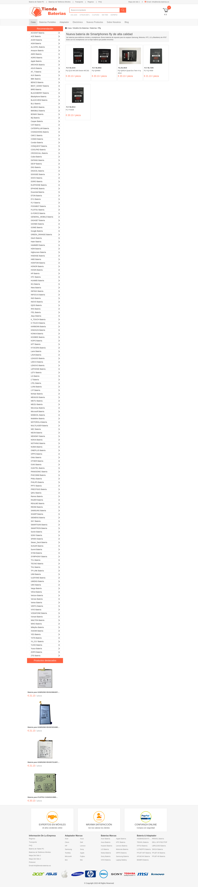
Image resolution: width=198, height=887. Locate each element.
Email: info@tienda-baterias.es (157, 2)
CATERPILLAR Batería (45, 128)
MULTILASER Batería (45, 425)
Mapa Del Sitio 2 (35, 859)
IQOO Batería (45, 305)
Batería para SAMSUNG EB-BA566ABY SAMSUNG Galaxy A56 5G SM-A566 (43, 692)
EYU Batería (45, 199)
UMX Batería (45, 584)
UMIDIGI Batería (45, 581)
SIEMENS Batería (45, 517)
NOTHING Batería (45, 443)
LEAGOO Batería (45, 358)
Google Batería (45, 230)
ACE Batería (45, 36)
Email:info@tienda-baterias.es (40, 866)
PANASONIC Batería (45, 471)
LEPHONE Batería (45, 368)
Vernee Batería (45, 598)
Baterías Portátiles (47, 22)
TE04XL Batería (142, 842)
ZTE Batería (45, 655)
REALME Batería (45, 503)
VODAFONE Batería (45, 613)
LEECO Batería (45, 361)
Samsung (68, 849)
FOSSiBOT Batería (45, 206)
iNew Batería (45, 287)
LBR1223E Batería (159, 846)
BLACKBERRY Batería (45, 92)
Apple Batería (45, 61)
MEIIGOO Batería (45, 397)
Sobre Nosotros (114, 22)
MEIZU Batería (45, 404)
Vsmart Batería (45, 616)
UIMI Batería (45, 574)
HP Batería (45, 273)
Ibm (66, 860)
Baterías (93, 28)
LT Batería (45, 379)
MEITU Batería (45, 400)
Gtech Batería (45, 237)
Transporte (79, 2)
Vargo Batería (45, 588)
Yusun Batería (45, 648)
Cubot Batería (45, 156)
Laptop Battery (121, 860)
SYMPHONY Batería (45, 556)
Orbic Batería (45, 457)
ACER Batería (45, 39)
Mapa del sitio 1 (134, 2)
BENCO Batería (45, 82)
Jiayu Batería (45, 315)
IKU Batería (45, 283)
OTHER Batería (45, 460)
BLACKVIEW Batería (45, 99)
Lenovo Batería (121, 846)
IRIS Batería (45, 308)
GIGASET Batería (45, 220)
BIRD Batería (45, 89)
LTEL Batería (45, 383)
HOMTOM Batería (45, 262)
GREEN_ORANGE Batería (45, 234)
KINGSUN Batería (45, 329)
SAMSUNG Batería (45, 510)
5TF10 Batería (142, 846)
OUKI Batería (45, 464)
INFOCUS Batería (45, 294)
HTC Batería (45, 276)
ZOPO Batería (45, 651)
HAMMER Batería (45, 245)
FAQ (100, 2)
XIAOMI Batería (45, 630)
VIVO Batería (45, 609)
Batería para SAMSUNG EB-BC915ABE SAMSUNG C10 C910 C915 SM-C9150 (43, 727)
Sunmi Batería (45, 549)
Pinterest (32, 862)
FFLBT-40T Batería (144, 853)
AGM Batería (45, 43)
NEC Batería (45, 429)
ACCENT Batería (45, 32)
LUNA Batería (45, 386)
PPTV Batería (45, 485)
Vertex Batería (45, 602)
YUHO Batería (45, 644)
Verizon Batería (45, 595)
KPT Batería (45, 344)
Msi (81, 860)
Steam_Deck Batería (45, 542)
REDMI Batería (45, 506)
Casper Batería (45, 121)
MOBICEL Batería (45, 414)
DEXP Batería (45, 163)
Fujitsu (82, 856)
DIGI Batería (45, 167)
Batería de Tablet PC (36, 2)
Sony (82, 849)
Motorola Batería (122, 849)
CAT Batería (45, 124)
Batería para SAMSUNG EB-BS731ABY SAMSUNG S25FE (43, 762)
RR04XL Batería (158, 839)
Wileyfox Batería (45, 627)
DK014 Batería (157, 849)
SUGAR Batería (45, 545)
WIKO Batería (45, 623)
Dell (81, 842)
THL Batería (45, 567)
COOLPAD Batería (45, 149)
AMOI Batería (45, 53)
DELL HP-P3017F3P (159, 842)
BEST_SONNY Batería (45, 85)
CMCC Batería (45, 135)
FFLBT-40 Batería (158, 853)
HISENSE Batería (45, 255)
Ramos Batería (45, 496)
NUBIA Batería (45, 446)
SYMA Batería (45, 552)
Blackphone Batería (45, 96)
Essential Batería (45, 191)
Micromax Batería (45, 407)
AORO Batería (45, 57)
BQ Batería (45, 117)
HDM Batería (45, 248)
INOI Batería (45, 298)
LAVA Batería (45, 354)
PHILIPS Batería (45, 482)
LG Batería (45, 375)
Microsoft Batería (45, 411)
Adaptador (64, 22)
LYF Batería (45, 390)
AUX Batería (45, 75)
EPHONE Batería (45, 188)
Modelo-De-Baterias (81, 28)
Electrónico (78, 22)
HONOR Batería (45, 266)
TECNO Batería (45, 563)
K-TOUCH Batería (45, 322)
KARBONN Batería (45, 326)
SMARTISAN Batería (45, 524)
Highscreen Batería (45, 252)
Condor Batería (45, 142)
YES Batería (45, 634)
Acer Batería (105, 839)
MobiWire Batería (45, 418)
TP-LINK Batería (45, 570)
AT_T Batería (45, 71)
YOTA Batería (45, 637)
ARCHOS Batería (45, 64)
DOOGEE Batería (45, 174)
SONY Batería (45, 535)
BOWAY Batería (45, 114)
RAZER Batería (45, 499)
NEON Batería (45, 432)
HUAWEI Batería (45, 280)
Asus (82, 839)
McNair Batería (45, 393)
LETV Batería (45, 372)
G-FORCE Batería (45, 213)
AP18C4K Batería (143, 856)
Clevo (67, 842)
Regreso (91, 2)
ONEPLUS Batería (45, 450)
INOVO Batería (45, 301)
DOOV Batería (45, 177)
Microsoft (68, 856)
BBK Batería (45, 78)
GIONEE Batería (45, 223)
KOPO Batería (45, 340)
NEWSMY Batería (45, 436)
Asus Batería (105, 842)
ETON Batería (45, 195)
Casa (33, 22)
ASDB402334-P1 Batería (144, 839)
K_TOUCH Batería (45, 319)
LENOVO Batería (45, 365)
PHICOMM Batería (45, 475)
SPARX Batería (45, 538)
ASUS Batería (45, 68)
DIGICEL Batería (45, 170)
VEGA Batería (45, 591)
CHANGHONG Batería (45, 131)
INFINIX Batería (45, 291)
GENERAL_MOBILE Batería (45, 216)
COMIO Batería (45, 138)
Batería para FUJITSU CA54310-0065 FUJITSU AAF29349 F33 (42, 797)
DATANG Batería (45, 160)
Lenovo (82, 846)
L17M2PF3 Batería (144, 849)
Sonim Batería (45, 531)
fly (99, 28)
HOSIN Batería (45, 269)
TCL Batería (45, 559)
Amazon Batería (45, 50)
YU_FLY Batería (45, 641)
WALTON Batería (45, 620)
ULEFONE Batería (45, 577)
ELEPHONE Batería (45, 184)
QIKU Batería (45, 492)
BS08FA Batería (143, 860)
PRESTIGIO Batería (45, 489)
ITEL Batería (45, 312)
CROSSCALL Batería (45, 153)
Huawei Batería (106, 846)
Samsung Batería (122, 856)
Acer (66, 839)
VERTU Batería (45, 605)
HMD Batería (45, 259)
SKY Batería (45, 521)
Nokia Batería (106, 853)
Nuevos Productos (94, 22)
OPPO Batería (45, 453)
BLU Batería (45, 103)
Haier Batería (45, 241)
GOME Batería (45, 227)
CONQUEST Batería (45, 145)
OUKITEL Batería (45, 467)
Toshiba (68, 853)
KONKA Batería (45, 333)
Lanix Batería (45, 351)
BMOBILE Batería (45, 110)
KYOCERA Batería (45, 347)
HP (66, 846)
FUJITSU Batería (45, 209)
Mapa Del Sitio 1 (35, 855)
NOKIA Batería (45, 439)
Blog (127, 22)
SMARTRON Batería (45, 528)
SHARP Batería (45, 513)
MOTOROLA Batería (45, 421)
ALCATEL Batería (45, 46)
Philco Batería (45, 478)
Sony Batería (105, 856)
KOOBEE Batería (45, 337)
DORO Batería (45, 181)
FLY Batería (45, 202)
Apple (82, 853)
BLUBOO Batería (45, 107)
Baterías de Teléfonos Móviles (59, 2)
